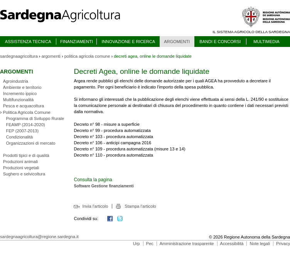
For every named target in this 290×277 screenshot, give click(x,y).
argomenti (51, 56)
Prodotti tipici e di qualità (26, 155)
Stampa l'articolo (140, 206)
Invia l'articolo (95, 206)
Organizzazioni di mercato (30, 143)
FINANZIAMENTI (76, 41)
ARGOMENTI (177, 41)
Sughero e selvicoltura (24, 174)
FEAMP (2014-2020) (25, 124)
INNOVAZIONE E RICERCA (128, 41)
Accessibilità (232, 243)
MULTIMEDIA (266, 41)
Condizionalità (19, 137)
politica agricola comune (87, 56)
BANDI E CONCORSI (220, 41)
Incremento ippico (20, 93)
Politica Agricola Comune (27, 112)
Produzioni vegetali (21, 167)
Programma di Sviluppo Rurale (35, 118)
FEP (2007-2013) (22, 130)
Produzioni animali (20, 161)
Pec (149, 243)
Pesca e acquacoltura (23, 105)
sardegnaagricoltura (19, 56)
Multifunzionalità (18, 99)
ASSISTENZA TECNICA (28, 41)
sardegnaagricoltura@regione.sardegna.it (39, 236)
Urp (136, 243)
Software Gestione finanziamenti (103, 186)
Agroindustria (15, 81)
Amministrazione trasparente (187, 243)
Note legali (260, 243)
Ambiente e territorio (22, 87)
